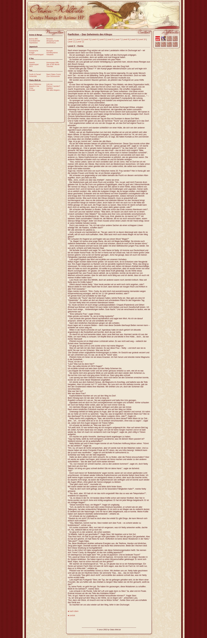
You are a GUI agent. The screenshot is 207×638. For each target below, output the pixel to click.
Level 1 (71, 39)
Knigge (31, 53)
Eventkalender (34, 41)
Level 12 (80, 42)
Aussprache (33, 51)
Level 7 (118, 39)
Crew (31, 88)
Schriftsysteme (52, 53)
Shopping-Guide (52, 41)
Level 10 (142, 39)
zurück (72, 615)
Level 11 (71, 42)
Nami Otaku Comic (53, 74)
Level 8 (126, 39)
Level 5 (102, 39)
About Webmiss (35, 84)
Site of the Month (53, 64)
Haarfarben (33, 43)
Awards (32, 62)
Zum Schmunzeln (53, 76)
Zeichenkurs (51, 43)
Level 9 (134, 39)
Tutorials (49, 66)
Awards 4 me (34, 86)
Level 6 (110, 39)
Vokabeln (50, 54)
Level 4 (94, 39)
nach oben (73, 611)
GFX (31, 66)
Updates (49, 88)
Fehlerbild (33, 76)
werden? (57, 86)
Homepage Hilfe (52, 62)
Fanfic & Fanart (35, 74)
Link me (49, 84)
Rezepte (49, 51)
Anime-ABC (33, 39)
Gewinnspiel (33, 64)
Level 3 (86, 39)
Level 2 (79, 39)
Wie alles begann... (53, 90)
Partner (49, 86)
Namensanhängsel (36, 54)
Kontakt (32, 90)
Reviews (49, 39)
